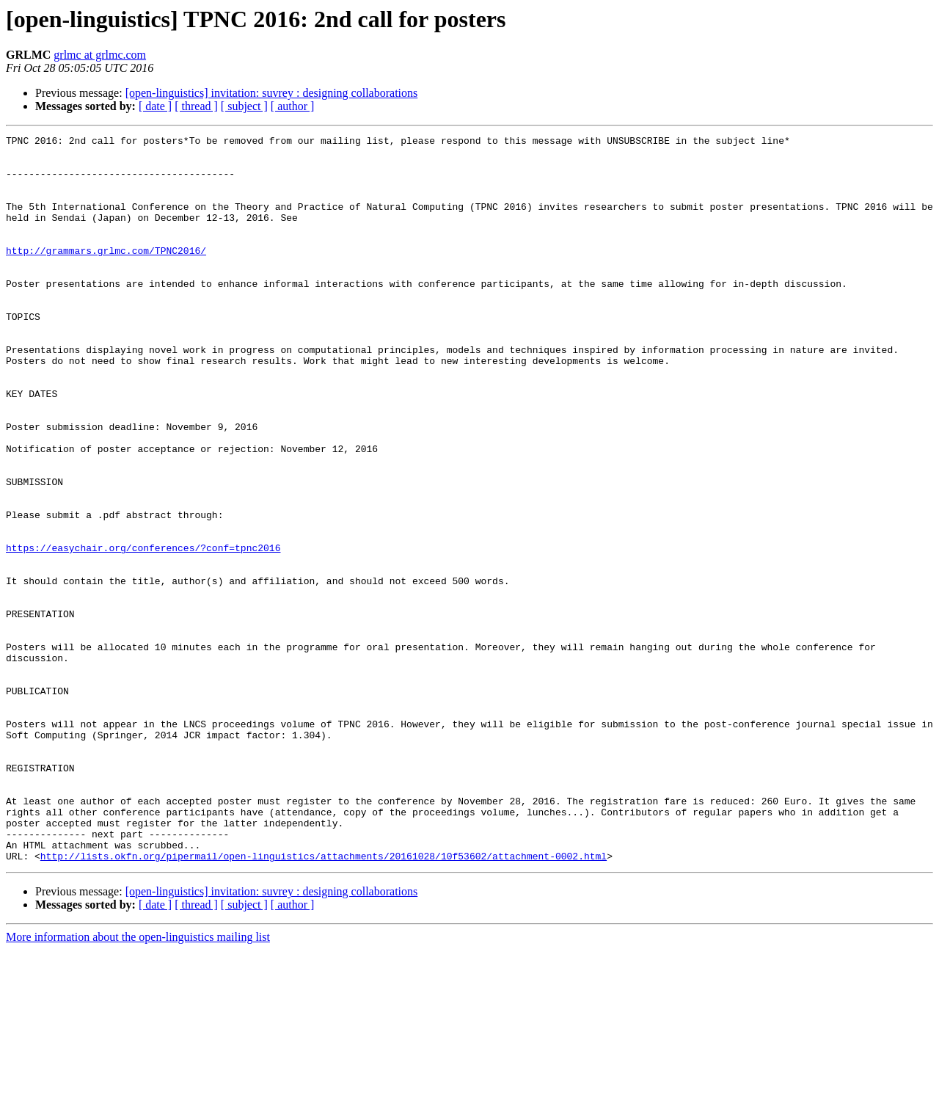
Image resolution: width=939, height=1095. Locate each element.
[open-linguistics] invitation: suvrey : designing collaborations (271, 93)
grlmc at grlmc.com (100, 54)
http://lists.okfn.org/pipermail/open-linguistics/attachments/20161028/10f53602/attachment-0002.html (323, 1001)
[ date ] (155, 106)
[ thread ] (196, 106)
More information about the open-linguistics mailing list (138, 1082)
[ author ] (293, 106)
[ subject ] (244, 106)
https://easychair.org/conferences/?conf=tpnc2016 (143, 631)
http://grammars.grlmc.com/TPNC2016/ (106, 274)
